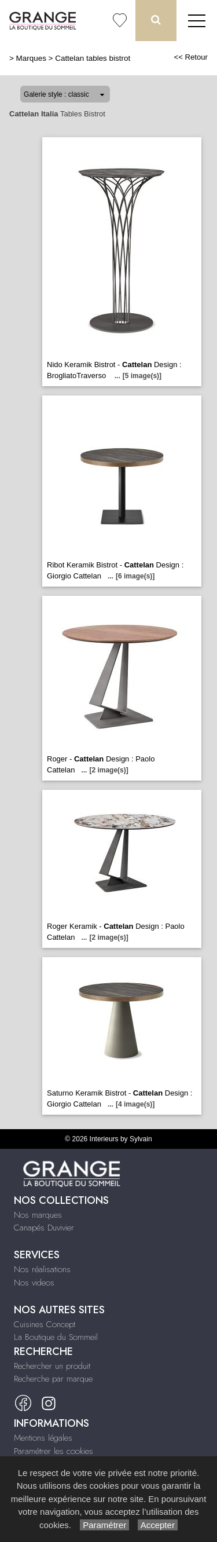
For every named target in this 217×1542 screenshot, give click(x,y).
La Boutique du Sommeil (56, 1337)
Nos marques (38, 1214)
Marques (31, 58)
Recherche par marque (53, 1378)
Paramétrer (104, 1525)
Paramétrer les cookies (53, 1451)
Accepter (157, 1525)
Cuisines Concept (44, 1324)
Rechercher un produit (52, 1366)
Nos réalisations (42, 1269)
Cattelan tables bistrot (92, 58)
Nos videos (34, 1282)
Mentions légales (43, 1437)
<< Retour (191, 57)
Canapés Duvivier (44, 1227)
